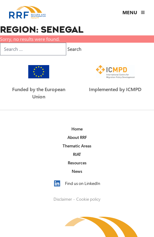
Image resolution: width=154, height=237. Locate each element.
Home (77, 129)
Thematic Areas (77, 146)
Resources (77, 163)
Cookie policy (88, 199)
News (77, 171)
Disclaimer (62, 199)
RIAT (77, 154)
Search (74, 49)
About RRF (77, 137)
